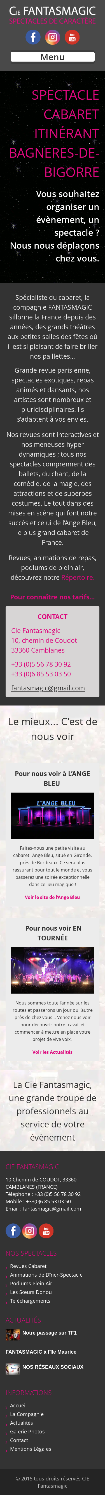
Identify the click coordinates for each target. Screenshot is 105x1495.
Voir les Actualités (52, 1052)
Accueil (18, 1405)
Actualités (21, 1422)
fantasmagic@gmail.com (48, 688)
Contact (19, 1440)
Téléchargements (30, 1300)
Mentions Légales (30, 1448)
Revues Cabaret (28, 1266)
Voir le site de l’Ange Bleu (52, 897)
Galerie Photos (27, 1431)
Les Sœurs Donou (31, 1292)
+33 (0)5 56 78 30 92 (57, 1194)
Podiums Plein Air (31, 1283)
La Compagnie (27, 1414)
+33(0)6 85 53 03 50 (48, 1201)
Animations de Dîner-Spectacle (46, 1274)
